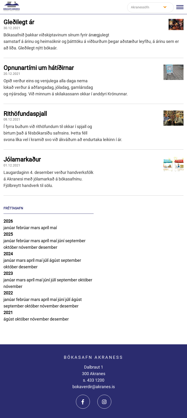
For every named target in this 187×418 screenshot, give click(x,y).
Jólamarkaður (22, 159)
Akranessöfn (140, 7)
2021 (8, 312)
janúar (9, 227)
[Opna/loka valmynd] (180, 7)
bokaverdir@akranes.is (93, 386)
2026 (8, 221)
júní (61, 240)
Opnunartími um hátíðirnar (38, 67)
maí (53, 227)
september (75, 240)
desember (47, 247)
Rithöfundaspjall (25, 113)
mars (36, 227)
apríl (45, 227)
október (11, 247)
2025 (8, 234)
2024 (8, 253)
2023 (8, 273)
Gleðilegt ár (18, 22)
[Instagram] (104, 402)
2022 (8, 292)
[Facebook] (83, 402)
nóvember (28, 247)
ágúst (55, 260)
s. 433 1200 (93, 380)
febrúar (23, 227)
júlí (46, 260)
